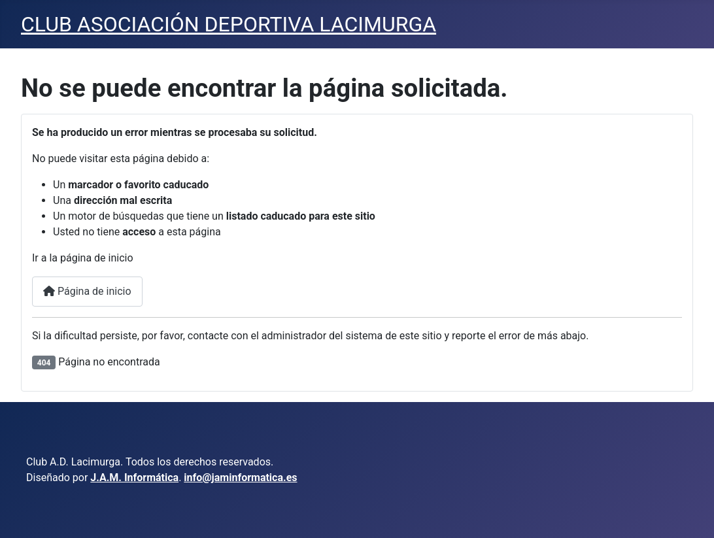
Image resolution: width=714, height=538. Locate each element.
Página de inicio (87, 291)
